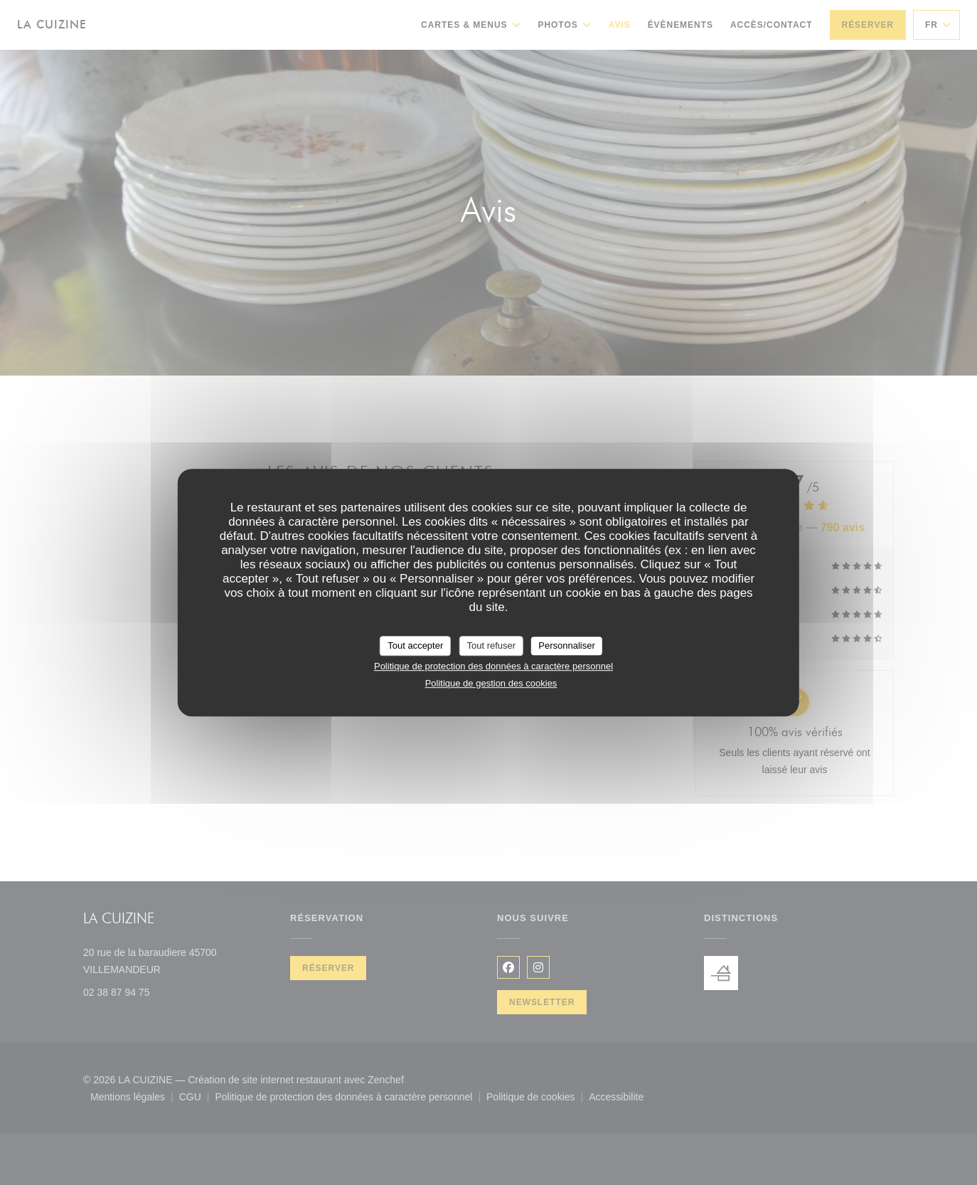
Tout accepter (415, 645)
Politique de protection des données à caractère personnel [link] (493, 666)
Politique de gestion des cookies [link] (491, 683)
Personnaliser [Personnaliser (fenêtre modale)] (566, 645)
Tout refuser (491, 645)
